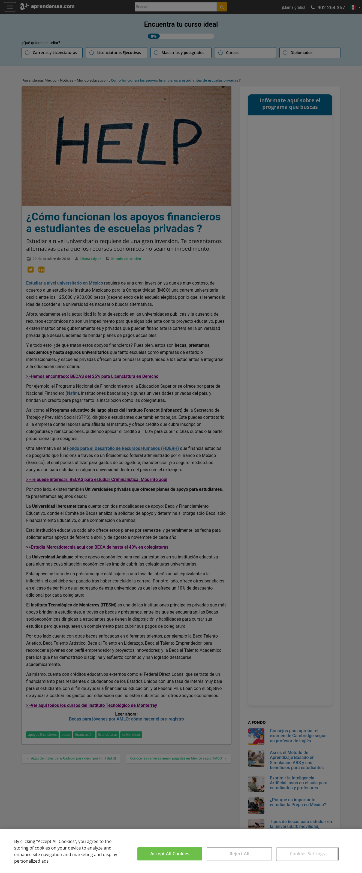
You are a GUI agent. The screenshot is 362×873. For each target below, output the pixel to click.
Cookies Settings (307, 854)
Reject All (239, 854)
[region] (181, 851)
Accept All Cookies (169, 854)
